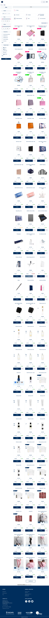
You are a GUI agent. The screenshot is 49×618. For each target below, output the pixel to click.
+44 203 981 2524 (5, 605)
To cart (17, 45)
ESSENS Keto (5, 36)
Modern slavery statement (27, 592)
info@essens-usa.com (5, 608)
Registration (4, 591)
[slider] (2, 26)
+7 (18, 384)
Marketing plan (4, 593)
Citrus (4, 47)
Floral (4, 49)
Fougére (4, 50)
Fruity (4, 52)
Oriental (4, 54)
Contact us (4, 598)
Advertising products (6, 34)
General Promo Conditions (21, 584)
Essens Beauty (5, 39)
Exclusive (4, 41)
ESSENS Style (5, 37)
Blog (3, 594)
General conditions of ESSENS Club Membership (28, 595)
